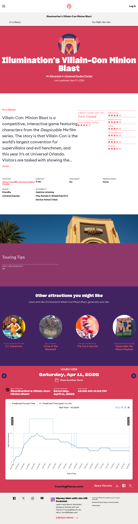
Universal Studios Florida (78, 76)
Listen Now (68, 518)
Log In (132, 6)
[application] (69, 441)
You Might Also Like (101, 22)
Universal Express (11, 196)
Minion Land (8, 182)
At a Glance (15, 22)
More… (6, 166)
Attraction (55, 76)
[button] (116, 407)
